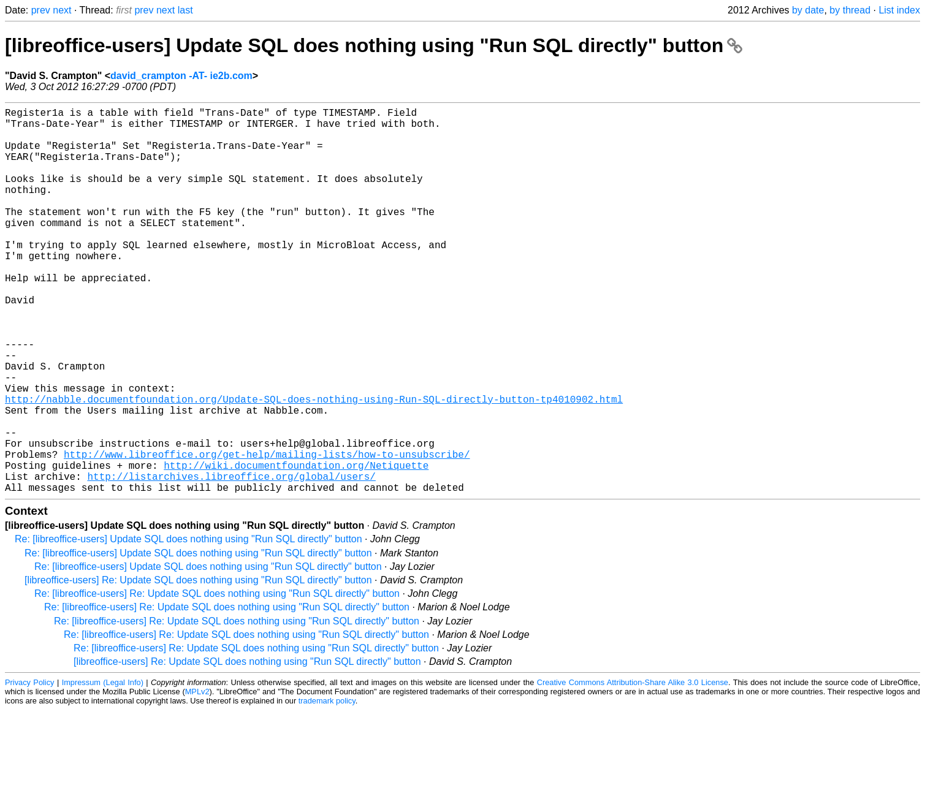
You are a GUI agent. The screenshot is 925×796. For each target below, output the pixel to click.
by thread (849, 10)
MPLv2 (197, 777)
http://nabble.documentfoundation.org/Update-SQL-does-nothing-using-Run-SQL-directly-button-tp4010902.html (314, 465)
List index (899, 10)
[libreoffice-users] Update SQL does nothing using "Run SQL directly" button (373, 45)
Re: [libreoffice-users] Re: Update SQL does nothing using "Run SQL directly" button (217, 679)
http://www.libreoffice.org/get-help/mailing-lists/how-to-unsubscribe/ (267, 532)
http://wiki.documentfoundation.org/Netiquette (296, 546)
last (185, 10)
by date (808, 10)
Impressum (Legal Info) (102, 768)
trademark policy (327, 786)
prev (40, 10)
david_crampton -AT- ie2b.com (181, 75)
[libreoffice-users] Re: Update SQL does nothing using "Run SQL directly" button (198, 666)
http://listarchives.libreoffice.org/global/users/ (231, 559)
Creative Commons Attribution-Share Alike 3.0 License (632, 768)
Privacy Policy (30, 768)
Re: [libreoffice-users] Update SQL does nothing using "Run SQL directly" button (188, 625)
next (62, 10)
